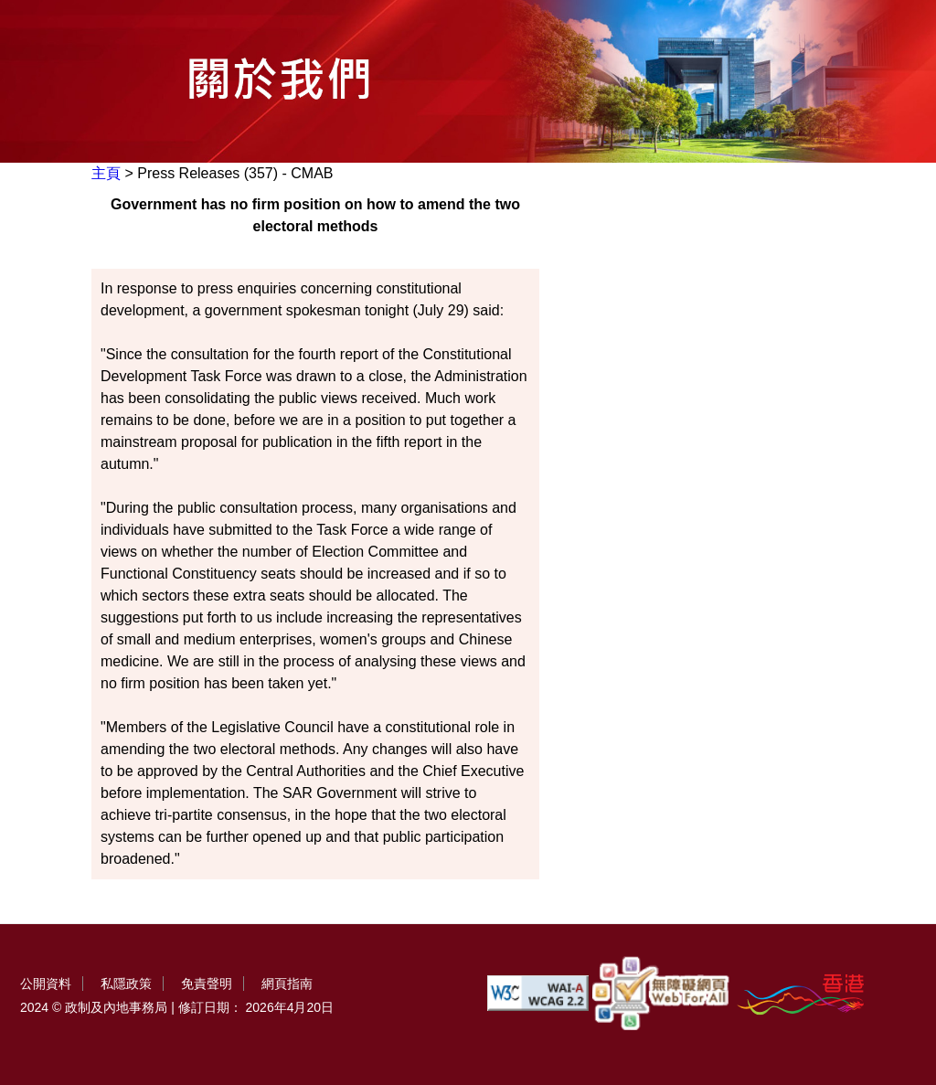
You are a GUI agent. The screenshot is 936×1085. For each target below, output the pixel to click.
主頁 (106, 173)
